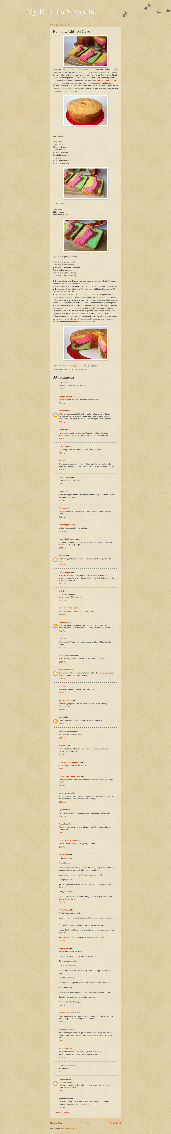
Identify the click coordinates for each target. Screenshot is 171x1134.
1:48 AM (62, 709)
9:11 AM (62, 500)
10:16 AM (62, 531)
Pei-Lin (62, 508)
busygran (63, 446)
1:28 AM (62, 1022)
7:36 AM (62, 439)
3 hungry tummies (66, 731)
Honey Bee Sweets (66, 539)
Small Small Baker (66, 655)
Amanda (62, 824)
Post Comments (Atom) (70, 1129)
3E (60, 461)
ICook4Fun (63, 855)
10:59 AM (62, 548)
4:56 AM (62, 769)
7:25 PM (62, 1091)
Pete (61, 686)
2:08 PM (62, 631)
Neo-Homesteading (67, 608)
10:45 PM (62, 678)
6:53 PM (62, 940)
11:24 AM (62, 564)
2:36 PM (62, 1041)
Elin (60, 639)
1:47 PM (62, 1072)
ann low (62, 556)
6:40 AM (62, 389)
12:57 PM (62, 600)
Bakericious (64, 670)
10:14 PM (62, 1058)
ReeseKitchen (64, 572)
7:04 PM (62, 1005)
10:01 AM (62, 802)
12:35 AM (62, 693)
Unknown (63, 622)
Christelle (63, 1079)
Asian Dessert (64, 369)
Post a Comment (62, 1112)
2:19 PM (62, 847)
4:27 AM (62, 754)
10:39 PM (62, 662)
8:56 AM (62, 484)
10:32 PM (62, 648)
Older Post (115, 1123)
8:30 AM (62, 470)
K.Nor (61, 382)
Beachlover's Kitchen (67, 1013)
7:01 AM (62, 403)
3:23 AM (62, 738)
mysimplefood (65, 1030)
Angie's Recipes (65, 396)
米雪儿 (61, 591)
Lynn (61, 717)
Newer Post (56, 1123)
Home (86, 1123)
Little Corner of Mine (67, 841)
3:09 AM (62, 724)
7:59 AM (62, 453)
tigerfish (62, 810)
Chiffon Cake (81, 369)
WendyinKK (64, 1049)
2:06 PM (62, 614)
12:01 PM (62, 816)
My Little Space (65, 701)
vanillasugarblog (66, 525)
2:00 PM (62, 833)
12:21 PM (62, 584)
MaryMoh (63, 746)
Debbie (62, 430)
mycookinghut (65, 1065)
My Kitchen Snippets (60, 11)
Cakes (73, 369)
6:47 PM (62, 902)
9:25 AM (62, 517)
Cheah (61, 491)
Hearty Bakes (64, 477)
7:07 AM (62, 422)
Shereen (62, 411)
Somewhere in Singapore (69, 762)
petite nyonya (64, 793)
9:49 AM (62, 785)
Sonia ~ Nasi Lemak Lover (69, 776)
